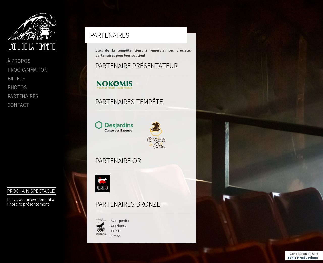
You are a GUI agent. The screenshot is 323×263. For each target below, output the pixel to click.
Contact (18, 105)
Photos (17, 87)
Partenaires (23, 96)
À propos (19, 60)
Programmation (28, 69)
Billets (16, 78)
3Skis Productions (303, 257)
